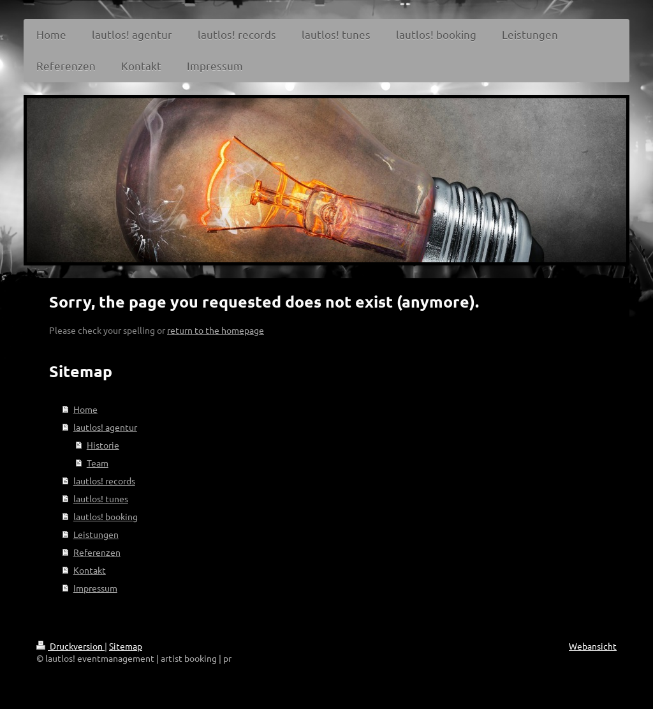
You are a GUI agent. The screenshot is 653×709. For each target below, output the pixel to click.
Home (85, 409)
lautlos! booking (105, 516)
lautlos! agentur (105, 427)
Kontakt (89, 570)
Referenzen (97, 552)
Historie (103, 445)
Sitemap (125, 646)
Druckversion (70, 646)
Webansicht (593, 646)
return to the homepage (215, 330)
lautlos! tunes (100, 498)
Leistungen (96, 534)
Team (97, 462)
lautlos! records (104, 480)
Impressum (95, 587)
